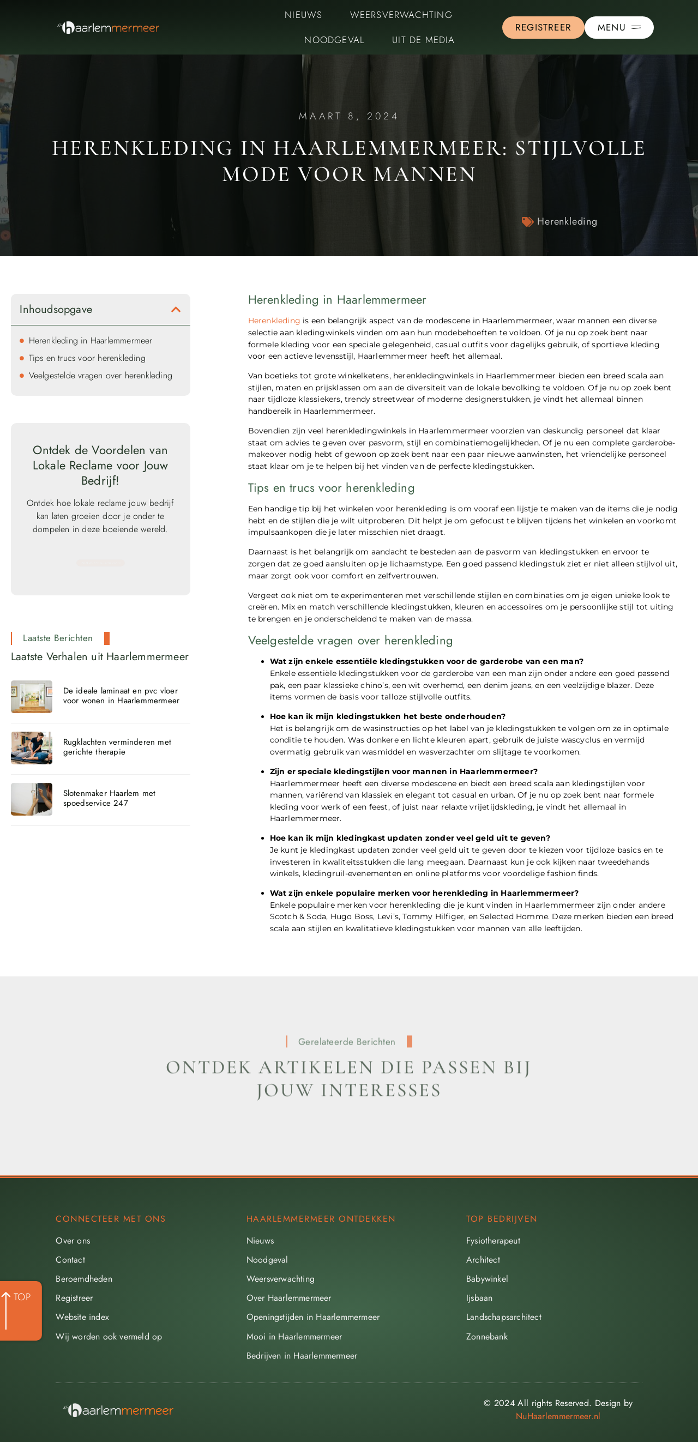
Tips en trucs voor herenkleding (87, 358)
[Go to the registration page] (543, 27)
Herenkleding (567, 221)
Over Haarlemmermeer (289, 1298)
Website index (82, 1317)
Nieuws (303, 14)
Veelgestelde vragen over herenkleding (100, 375)
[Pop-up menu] (619, 27)
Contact (70, 1259)
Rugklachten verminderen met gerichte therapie (117, 747)
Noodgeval (334, 39)
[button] (176, 309)
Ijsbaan (479, 1298)
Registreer (74, 1298)
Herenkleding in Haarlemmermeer (91, 340)
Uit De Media (423, 39)
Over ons (73, 1240)
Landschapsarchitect (503, 1317)
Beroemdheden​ (84, 1278)
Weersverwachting (401, 14)
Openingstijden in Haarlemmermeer (313, 1317)
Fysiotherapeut (493, 1240)
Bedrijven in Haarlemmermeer (301, 1355)
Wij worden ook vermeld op (109, 1336)
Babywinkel (487, 1278)
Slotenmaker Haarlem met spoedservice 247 (109, 798)
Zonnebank (487, 1336)
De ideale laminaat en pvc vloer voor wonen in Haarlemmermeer (121, 696)
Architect (483, 1259)
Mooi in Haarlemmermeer (294, 1336)
